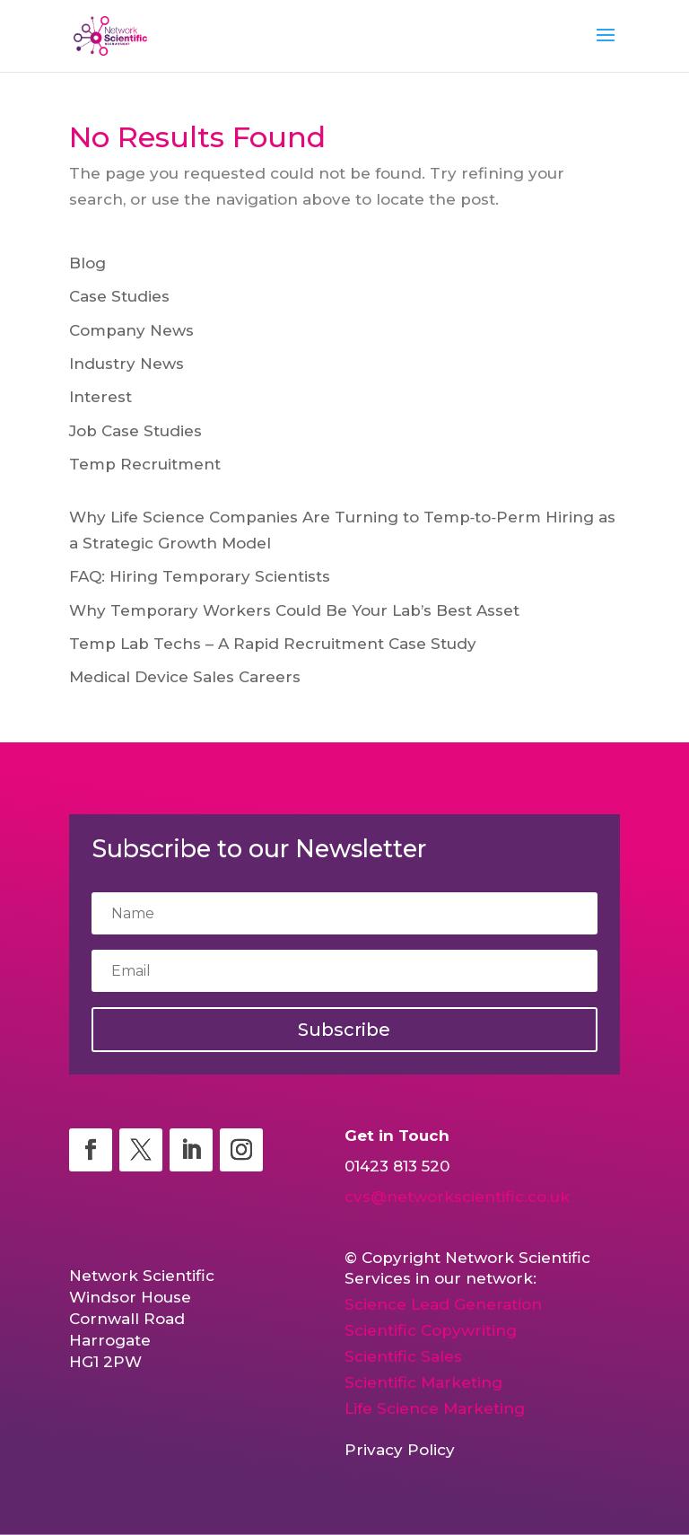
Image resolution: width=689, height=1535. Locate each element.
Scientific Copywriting (430, 1330)
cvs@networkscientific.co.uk (457, 1197)
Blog (87, 263)
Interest (100, 397)
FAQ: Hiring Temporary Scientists (199, 576)
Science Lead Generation (443, 1304)
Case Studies (119, 296)
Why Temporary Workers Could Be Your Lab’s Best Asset (294, 610)
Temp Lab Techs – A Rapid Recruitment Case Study (272, 644)
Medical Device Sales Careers (185, 677)
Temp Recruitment (145, 464)
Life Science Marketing (434, 1408)
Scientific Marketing (423, 1382)
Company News (131, 330)
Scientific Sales (403, 1356)
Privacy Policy (399, 1450)
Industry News (126, 364)
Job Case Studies (135, 431)
